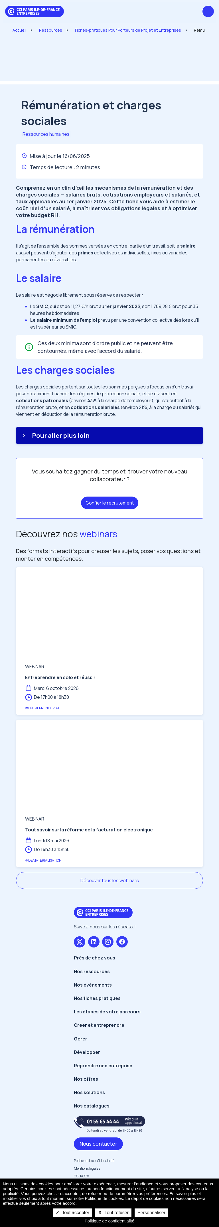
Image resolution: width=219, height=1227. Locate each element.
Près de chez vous (94, 958)
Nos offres (86, 1079)
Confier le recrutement (110, 503)
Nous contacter (98, 1143)
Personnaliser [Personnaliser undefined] (151, 1212)
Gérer (80, 1039)
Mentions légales (87, 1168)
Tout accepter (72, 1212)
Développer (87, 1052)
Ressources (50, 30)
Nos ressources (92, 971)
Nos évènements (93, 985)
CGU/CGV (81, 1176)
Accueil (19, 30)
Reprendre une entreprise (103, 1065)
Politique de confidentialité (94, 1160)
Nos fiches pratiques (97, 998)
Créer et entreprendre (99, 1025)
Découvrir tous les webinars (109, 880)
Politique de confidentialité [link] (109, 1220)
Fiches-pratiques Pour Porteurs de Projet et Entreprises (128, 30)
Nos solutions (89, 1092)
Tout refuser (113, 1212)
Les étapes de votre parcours (107, 1012)
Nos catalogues (92, 1106)
